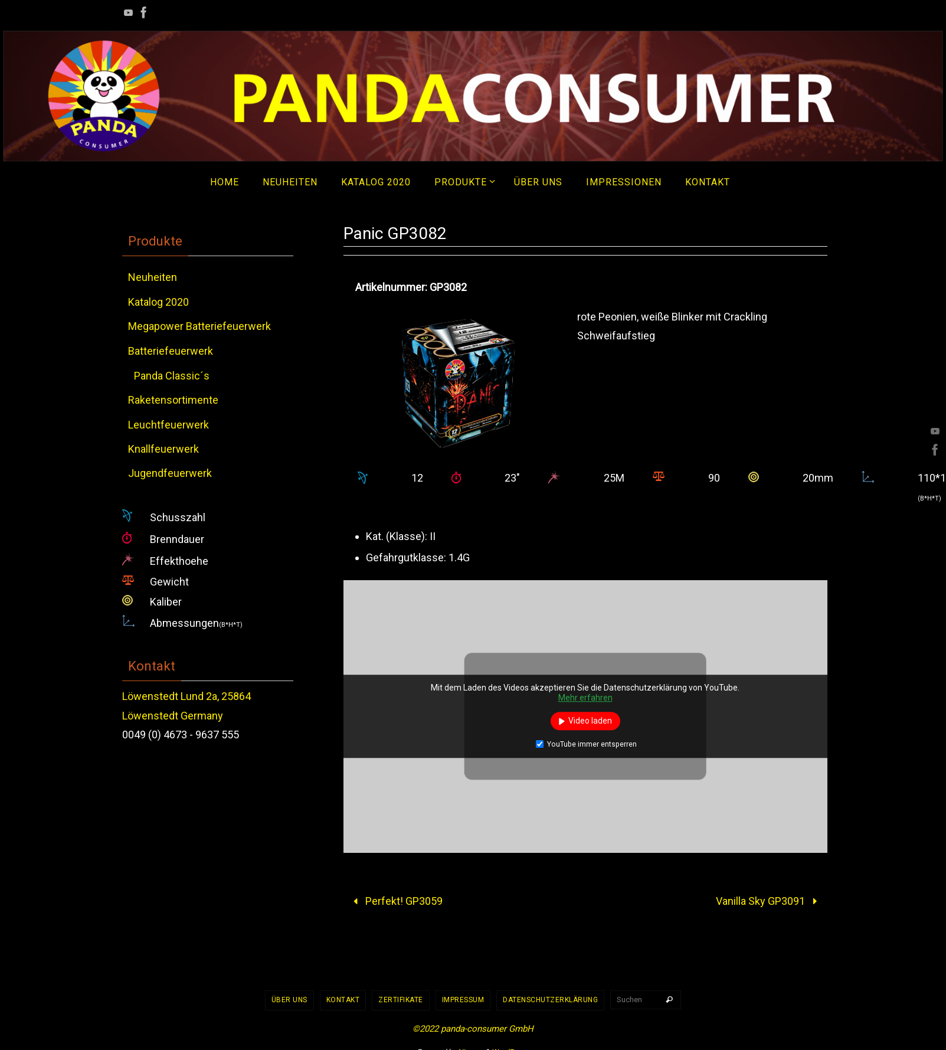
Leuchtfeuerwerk (168, 424)
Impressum (463, 1000)
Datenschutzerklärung (550, 1000)
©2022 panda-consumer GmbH (473, 1028)
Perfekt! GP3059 (395, 901)
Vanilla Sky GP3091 (769, 901)
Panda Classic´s (172, 375)
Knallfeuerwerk (163, 449)
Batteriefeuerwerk (170, 351)
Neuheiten (152, 277)
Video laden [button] (590, 720)
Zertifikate (400, 1000)
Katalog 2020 (158, 302)
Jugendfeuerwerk (170, 473)
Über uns (289, 1000)
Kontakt (343, 1000)
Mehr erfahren (585, 698)
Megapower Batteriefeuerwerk (199, 326)
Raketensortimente (173, 400)
